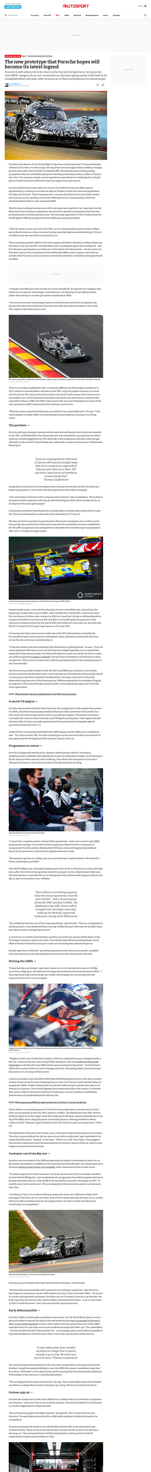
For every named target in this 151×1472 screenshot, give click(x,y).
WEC (58, 15)
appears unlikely (41, 657)
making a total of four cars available (36, 1167)
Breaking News (92, 15)
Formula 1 (35, 15)
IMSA (67, 15)
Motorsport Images (25, 603)
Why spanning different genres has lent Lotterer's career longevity (50, 1102)
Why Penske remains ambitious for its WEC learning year (46, 694)
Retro (105, 15)
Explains (116, 15)
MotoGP (47, 15)
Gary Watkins (15, 84)
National (77, 15)
